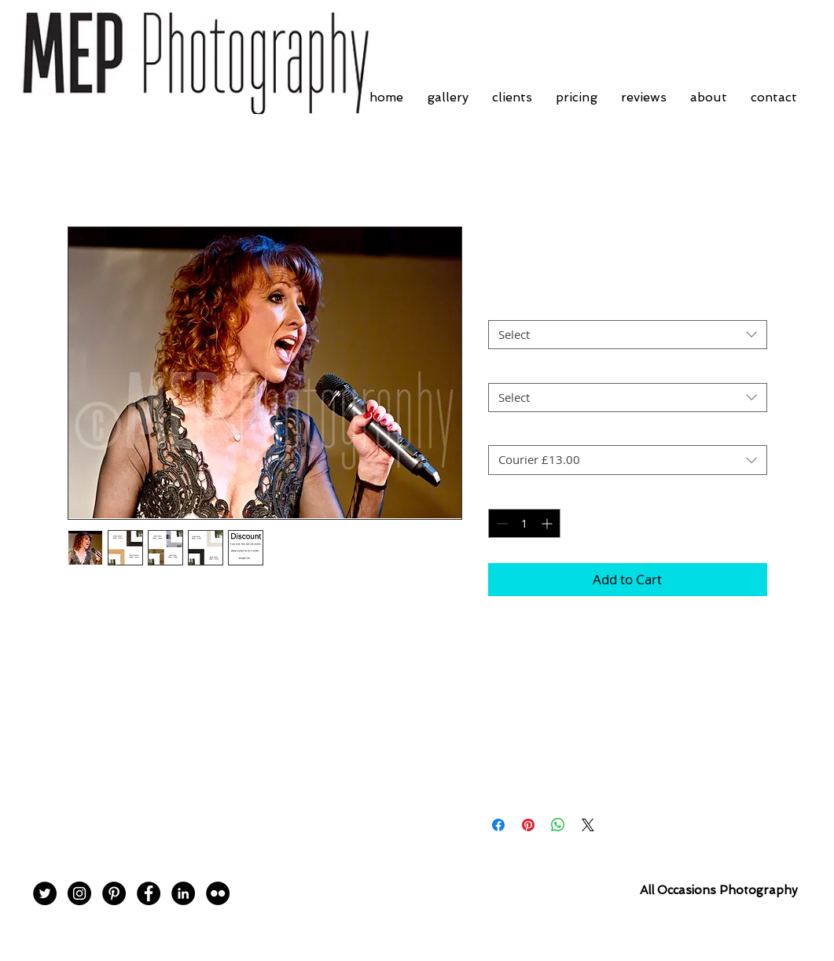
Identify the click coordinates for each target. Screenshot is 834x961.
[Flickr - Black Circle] (218, 893)
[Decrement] (500, 523)
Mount (510, 307)
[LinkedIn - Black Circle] (183, 893)
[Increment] (548, 523)
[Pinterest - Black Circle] (114, 893)
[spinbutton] (524, 523)
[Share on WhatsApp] (558, 825)
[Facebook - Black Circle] (148, 893)
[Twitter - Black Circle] (45, 893)
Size (503, 369)
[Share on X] (588, 825)
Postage (513, 432)
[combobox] (627, 335)
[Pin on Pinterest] (528, 825)
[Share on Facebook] (498, 825)
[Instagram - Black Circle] (79, 893)
